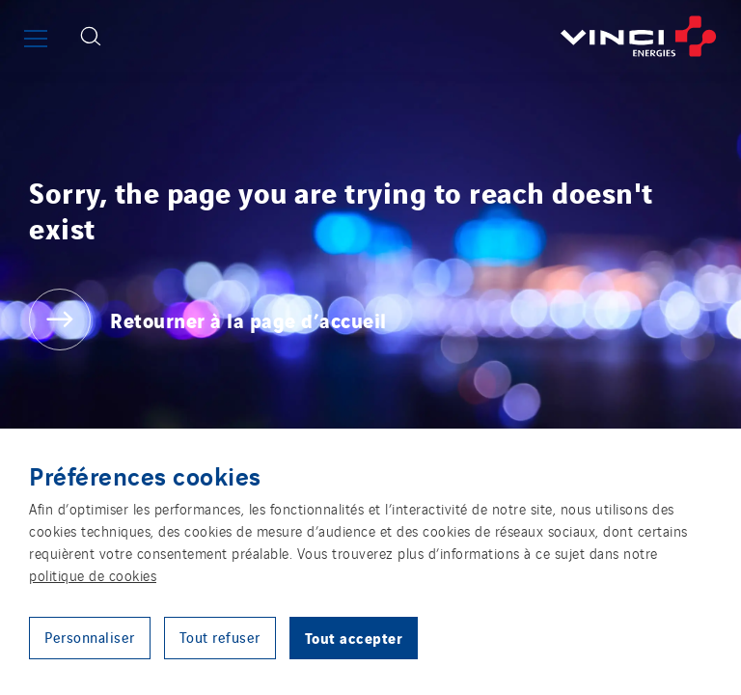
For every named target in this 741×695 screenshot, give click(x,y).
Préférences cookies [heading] (145, 475)
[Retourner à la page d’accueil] (428, 36)
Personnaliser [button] (89, 636)
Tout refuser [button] (220, 636)
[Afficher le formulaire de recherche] (91, 36)
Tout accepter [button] (354, 637)
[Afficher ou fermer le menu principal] (35, 38)
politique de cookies (92, 575)
